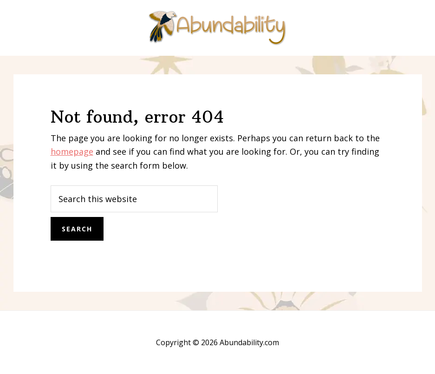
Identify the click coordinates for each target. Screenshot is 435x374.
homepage (72, 151)
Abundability (217, 27)
